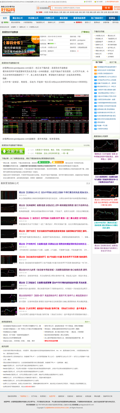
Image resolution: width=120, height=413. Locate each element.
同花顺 (51, 12)
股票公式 (23, 27)
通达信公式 (17, 18)
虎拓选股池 (101, 122)
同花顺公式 (33, 18)
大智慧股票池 (27, 22)
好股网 (13, 27)
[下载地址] (85, 32)
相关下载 (113, 62)
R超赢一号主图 (102, 125)
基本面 (72, 12)
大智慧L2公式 (33, 27)
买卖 (102, 12)
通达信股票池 (15, 22)
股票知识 (97, 22)
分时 (67, 12)
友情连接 (88, 396)
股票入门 (88, 22)
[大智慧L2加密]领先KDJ (105, 73)
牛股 (87, 12)
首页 (5, 18)
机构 (112, 12)
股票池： (7, 22)
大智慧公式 (49, 18)
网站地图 (97, 396)
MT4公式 (111, 51)
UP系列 (110, 54)
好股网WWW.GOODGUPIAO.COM (57, 408)
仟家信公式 (99, 48)
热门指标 (117, 9)
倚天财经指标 (112, 45)
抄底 (105, 12)
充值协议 (70, 396)
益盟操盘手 (99, 42)
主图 (60, 12)
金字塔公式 (111, 48)
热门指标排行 (97, 18)
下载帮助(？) (24, 396)
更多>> (87, 322)
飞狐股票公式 (40, 22)
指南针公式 (51, 22)
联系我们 (43, 396)
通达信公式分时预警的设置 (12, 338)
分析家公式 (111, 42)
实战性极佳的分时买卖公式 (106, 112)
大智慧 (46, 12)
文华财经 (62, 22)
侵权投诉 (39, 178)
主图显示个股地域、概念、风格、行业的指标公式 (54, 150)
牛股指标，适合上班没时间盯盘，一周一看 (51, 153)
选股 (64, 12)
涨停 (83, 12)
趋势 (94, 12)
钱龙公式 (99, 54)
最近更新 (64, 18)
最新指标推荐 (79, 18)
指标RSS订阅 (107, 396)
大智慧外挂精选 (102, 129)
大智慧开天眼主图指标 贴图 (106, 90)
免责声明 (52, 396)
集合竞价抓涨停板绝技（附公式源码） (57, 335)
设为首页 (89, 2)
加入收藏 (99, 2)
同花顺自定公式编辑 (10, 332)
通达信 (56, 12)
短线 (76, 12)
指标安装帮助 (12, 396)
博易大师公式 (100, 51)
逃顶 (109, 12)
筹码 (116, 12)
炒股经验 (106, 22)
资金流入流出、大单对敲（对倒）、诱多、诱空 (19, 341)
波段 (98, 12)
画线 (91, 12)
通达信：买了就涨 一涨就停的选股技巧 (16, 335)
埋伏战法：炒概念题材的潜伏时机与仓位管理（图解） (62, 329)
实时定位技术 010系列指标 (106, 70)
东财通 (98, 57)
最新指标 (117, 7)
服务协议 (79, 396)
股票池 (112, 18)
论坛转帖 (87, 145)
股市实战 (115, 22)
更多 (88, 183)
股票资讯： (79, 22)
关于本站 (34, 396)
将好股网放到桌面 (113, 2)
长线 (80, 12)
